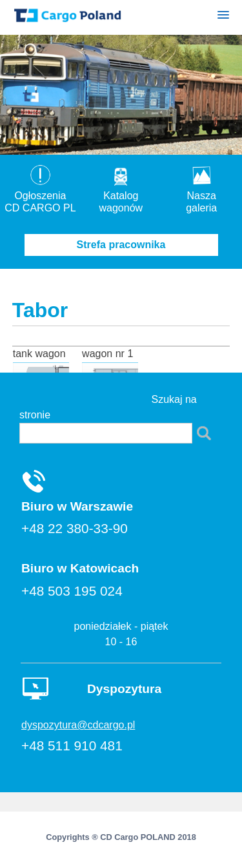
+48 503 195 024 (72, 590)
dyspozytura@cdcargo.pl (78, 724)
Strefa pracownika (121, 244)
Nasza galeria (201, 195)
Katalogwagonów (121, 195)
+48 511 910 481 (72, 745)
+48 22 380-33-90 (74, 528)
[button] (223, 17)
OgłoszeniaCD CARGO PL (40, 195)
